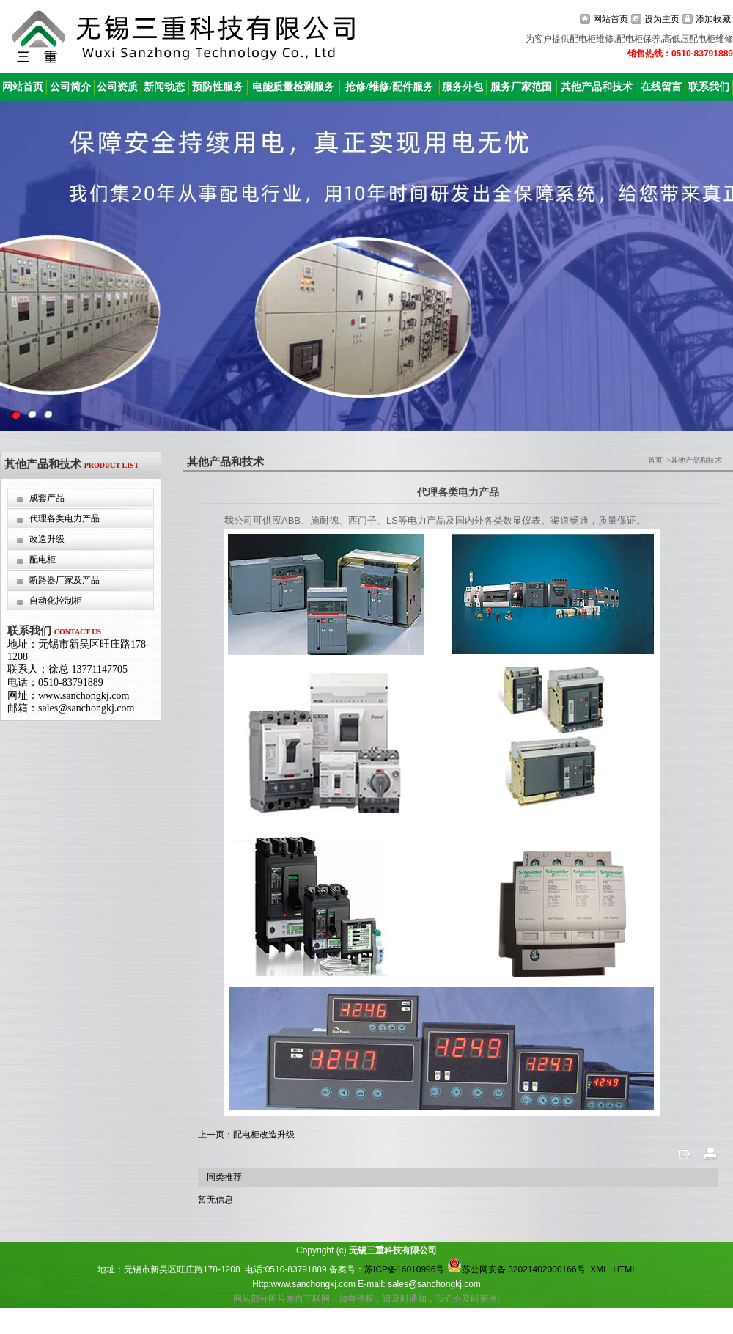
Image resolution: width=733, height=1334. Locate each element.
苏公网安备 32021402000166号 (516, 1269)
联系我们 (708, 86)
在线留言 (661, 86)
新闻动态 (164, 86)
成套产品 (47, 498)
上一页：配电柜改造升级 (246, 1134)
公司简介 (70, 86)
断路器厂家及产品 (64, 580)
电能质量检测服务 (293, 86)
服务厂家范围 (521, 86)
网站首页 (610, 19)
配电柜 (42, 559)
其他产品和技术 (597, 86)
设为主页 (661, 19)
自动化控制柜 (55, 600)
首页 (655, 460)
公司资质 (117, 86)
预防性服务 (217, 86)
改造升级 (47, 539)
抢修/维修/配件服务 (389, 86)
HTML (624, 1269)
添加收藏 (713, 19)
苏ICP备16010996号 (404, 1269)
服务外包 (462, 86)
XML (599, 1269)
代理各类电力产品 (64, 518)
